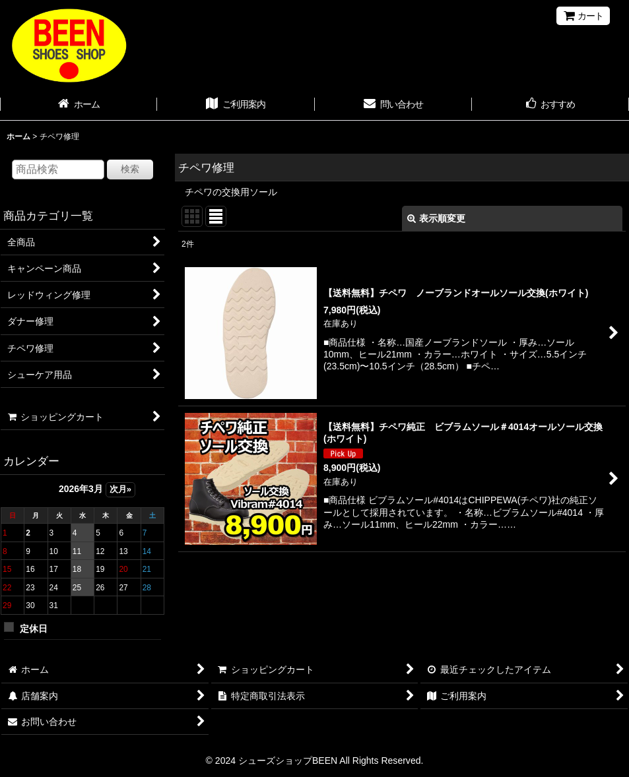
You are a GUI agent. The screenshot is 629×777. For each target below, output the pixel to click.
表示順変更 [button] (436, 218)
